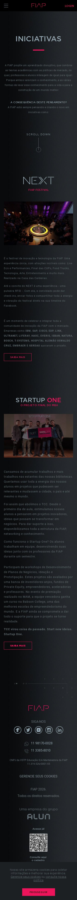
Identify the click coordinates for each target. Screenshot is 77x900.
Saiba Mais (17, 357)
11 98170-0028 (42, 743)
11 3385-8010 (41, 750)
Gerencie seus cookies (38, 776)
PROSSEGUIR (39, 892)
